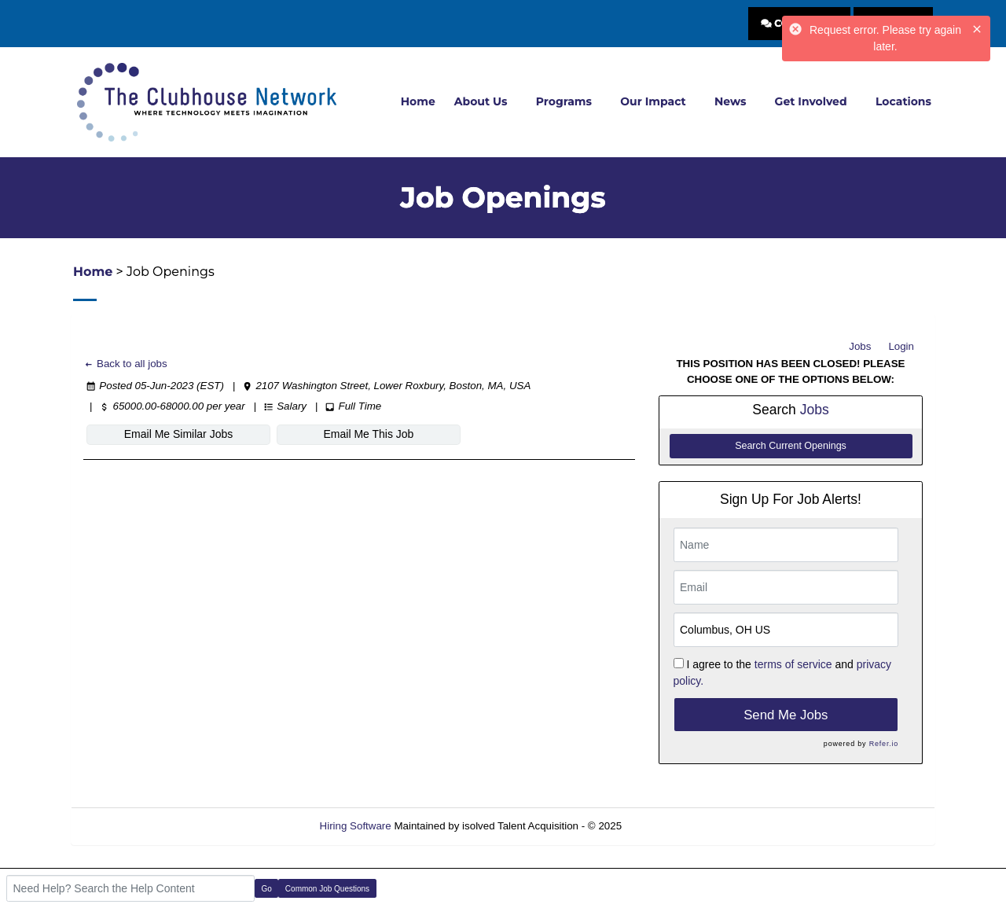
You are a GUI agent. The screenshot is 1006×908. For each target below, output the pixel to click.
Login (901, 346)
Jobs (860, 346)
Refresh (668, 826)
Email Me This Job (369, 434)
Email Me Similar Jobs (178, 434)
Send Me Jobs (785, 715)
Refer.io (883, 744)
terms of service (793, 664)
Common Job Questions (327, 888)
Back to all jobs (125, 363)
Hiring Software (355, 826)
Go (267, 888)
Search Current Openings (790, 445)
